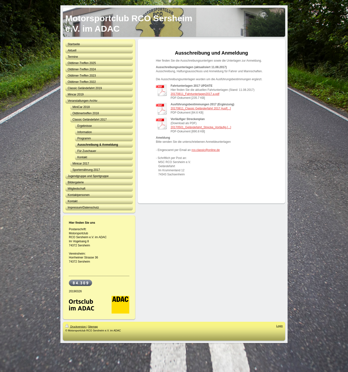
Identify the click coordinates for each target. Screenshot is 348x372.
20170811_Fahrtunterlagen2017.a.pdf (195, 94)
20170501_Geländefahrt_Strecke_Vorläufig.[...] (201, 127)
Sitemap (93, 326)
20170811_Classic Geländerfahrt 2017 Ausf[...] (201, 108)
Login (279, 325)
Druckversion (76, 326)
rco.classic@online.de (205, 150)
